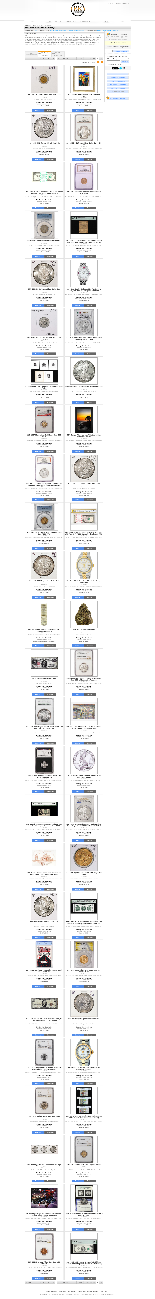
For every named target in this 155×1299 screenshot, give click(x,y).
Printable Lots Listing (118, 91)
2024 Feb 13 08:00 (44, 54)
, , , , (67, 30)
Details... (38, 110)
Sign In (110, 3)
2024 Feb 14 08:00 (58, 54)
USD (36, 30)
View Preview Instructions (118, 74)
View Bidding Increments (118, 77)
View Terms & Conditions (118, 88)
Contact (104, 21)
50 (97, 59)
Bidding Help (82, 1291)
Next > (80, 59)
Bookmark (50, 110)
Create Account (123, 3)
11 (67, 59)
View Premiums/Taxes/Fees (117, 81)
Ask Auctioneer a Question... (116, 98)
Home (49, 21)
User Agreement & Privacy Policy (97, 1291)
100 (101, 59)
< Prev (28, 59)
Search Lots (71, 21)
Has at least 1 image (114, 64)
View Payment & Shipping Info (118, 84)
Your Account (85, 21)
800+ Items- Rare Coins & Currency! (43, 25)
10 (90, 59)
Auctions (58, 21)
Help (96, 21)
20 (94, 59)
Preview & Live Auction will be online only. (108, 30)
